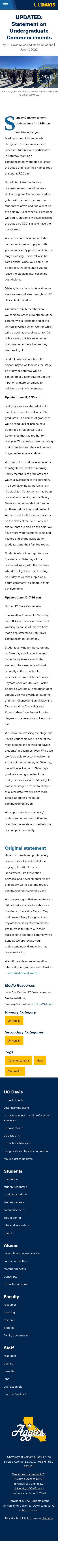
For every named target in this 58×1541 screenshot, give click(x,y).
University (14, 1020)
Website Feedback (15, 1394)
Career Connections (16, 1261)
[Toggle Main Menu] (5, 5)
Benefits (9, 1327)
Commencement (18, 1060)
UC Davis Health (13, 1100)
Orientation (11, 1179)
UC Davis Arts (12, 1135)
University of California (28, 1488)
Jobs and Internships (17, 1225)
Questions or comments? (28, 1474)
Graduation (15, 1071)
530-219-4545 (43, 1004)
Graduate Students (15, 1194)
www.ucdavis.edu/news (23, 973)
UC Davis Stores (13, 1128)
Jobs (6, 1379)
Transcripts (10, 1276)
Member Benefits (15, 1269)
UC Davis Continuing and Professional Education (27, 1117)
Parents (9, 1233)
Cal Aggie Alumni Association (22, 1253)
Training (8, 1363)
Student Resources (15, 1187)
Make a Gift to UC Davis (18, 1159)
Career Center (12, 1217)
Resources (10, 1304)
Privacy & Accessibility (28, 1479)
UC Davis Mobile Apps (17, 1143)
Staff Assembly (13, 1386)
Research (9, 1320)
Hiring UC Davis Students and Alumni (26, 1151)
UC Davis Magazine (15, 1284)
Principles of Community (28, 1483)
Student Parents (14, 1202)
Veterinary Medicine (16, 1107)
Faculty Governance (16, 1335)
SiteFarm (47, 1518)
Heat (40, 1060)
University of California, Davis (25, 1457)
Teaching (9, 1312)
